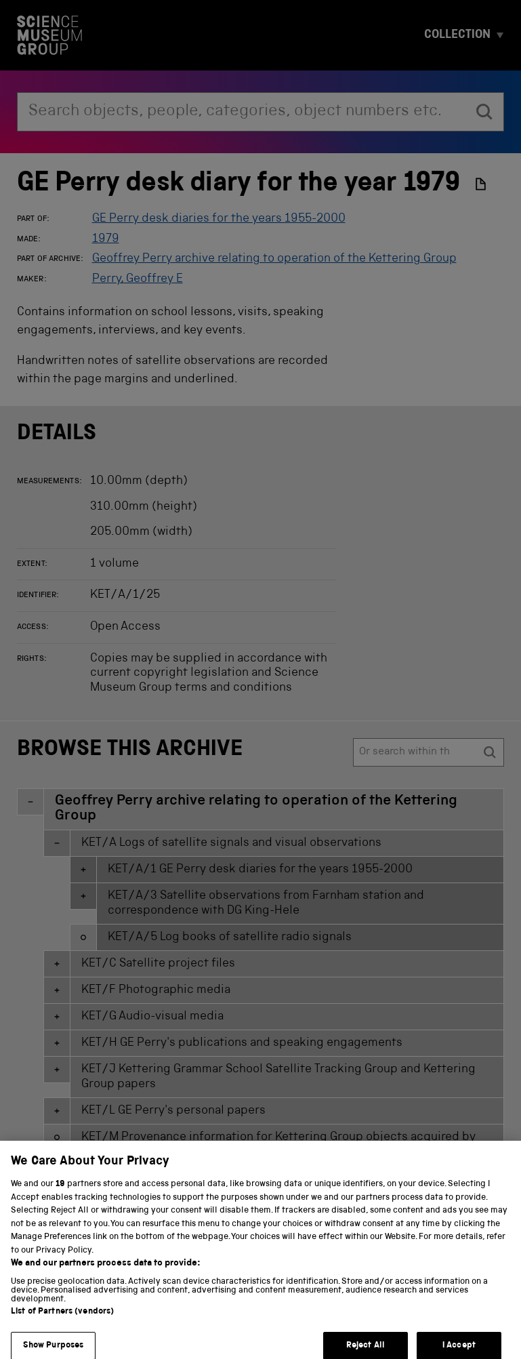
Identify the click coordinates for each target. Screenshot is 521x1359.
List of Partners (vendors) (62, 1321)
